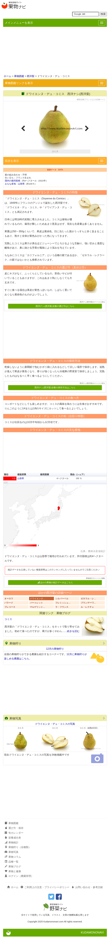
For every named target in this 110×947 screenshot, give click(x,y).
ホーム (7, 76)
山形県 (21, 194)
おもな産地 (10, 194)
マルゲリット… (37, 617)
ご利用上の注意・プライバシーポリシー (45, 897)
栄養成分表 (13, 848)
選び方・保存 (14, 838)
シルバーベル (61, 609)
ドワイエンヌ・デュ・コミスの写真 (55, 734)
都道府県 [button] (21, 485)
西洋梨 (30, 76)
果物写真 (13, 729)
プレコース (9, 617)
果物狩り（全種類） (18, 857)
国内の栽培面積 (12, 191)
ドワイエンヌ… (37, 609)
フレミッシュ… (63, 613)
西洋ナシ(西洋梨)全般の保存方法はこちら (55, 398)
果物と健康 (13, 881)
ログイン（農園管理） (19, 886)
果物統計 (11, 852)
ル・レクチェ (87, 617)
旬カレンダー (14, 843)
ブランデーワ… (88, 613)
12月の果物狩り (55, 659)
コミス (8, 629)
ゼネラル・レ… (88, 609)
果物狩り (13, 654)
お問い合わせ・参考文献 (87, 897)
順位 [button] (6, 485)
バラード (8, 613)
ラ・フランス (61, 617)
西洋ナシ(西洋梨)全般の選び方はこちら (55, 316)
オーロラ (8, 609)
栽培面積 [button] (44, 485)
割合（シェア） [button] (78, 485)
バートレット (36, 613)
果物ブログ (13, 876)
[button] (5, 493)
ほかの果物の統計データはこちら (55, 593)
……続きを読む (71, 641)
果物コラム (13, 867)
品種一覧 (11, 872)
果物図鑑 (19, 76)
